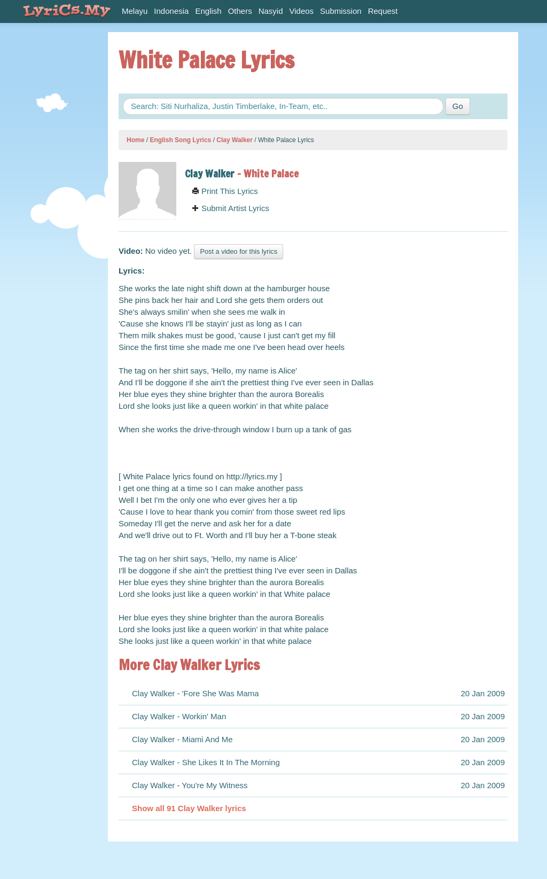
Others (240, 10)
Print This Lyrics (225, 191)
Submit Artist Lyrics (230, 208)
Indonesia (171, 10)
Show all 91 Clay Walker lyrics (189, 808)
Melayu (134, 10)
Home (135, 140)
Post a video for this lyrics (238, 251)
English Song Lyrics (180, 140)
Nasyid (271, 10)
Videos (302, 10)
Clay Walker (234, 140)
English (208, 10)
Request (383, 10)
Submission (341, 10)
